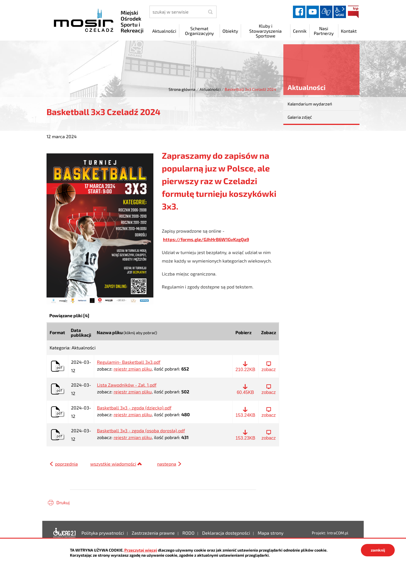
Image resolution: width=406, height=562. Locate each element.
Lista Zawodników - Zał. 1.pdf (126, 384)
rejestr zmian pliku (133, 368)
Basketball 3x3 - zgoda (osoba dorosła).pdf (141, 430)
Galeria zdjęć (300, 117)
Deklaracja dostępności (64, 533)
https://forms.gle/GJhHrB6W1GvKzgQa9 (206, 239)
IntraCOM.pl (337, 533)
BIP (353, 12)
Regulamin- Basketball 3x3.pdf (128, 362)
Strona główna (182, 89)
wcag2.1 (340, 12)
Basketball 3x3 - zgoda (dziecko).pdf (134, 407)
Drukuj (63, 502)
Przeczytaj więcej (140, 550)
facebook (299, 12)
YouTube (312, 12)
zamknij (378, 550)
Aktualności (210, 89)
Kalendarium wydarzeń (310, 103)
